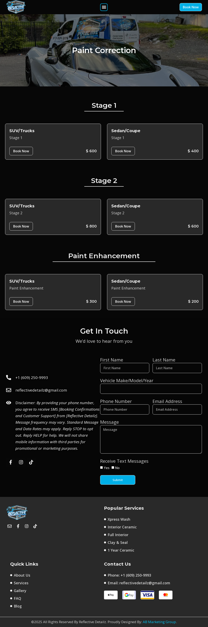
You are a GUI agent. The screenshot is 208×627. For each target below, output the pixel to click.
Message (109, 422)
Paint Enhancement (26, 288)
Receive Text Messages (124, 461)
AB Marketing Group (159, 622)
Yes (106, 468)
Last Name (164, 360)
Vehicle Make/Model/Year (126, 380)
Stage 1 (15, 137)
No (117, 468)
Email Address (167, 401)
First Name (111, 360)
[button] (104, 7)
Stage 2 (15, 212)
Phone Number (116, 401)
